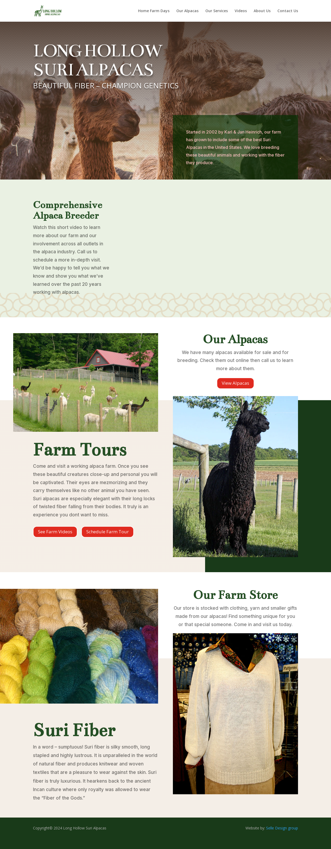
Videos (241, 11)
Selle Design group (282, 827)
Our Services (216, 11)
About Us (262, 11)
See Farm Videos (55, 532)
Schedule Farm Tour (107, 532)
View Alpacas (235, 383)
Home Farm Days (153, 11)
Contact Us (287, 11)
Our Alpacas (187, 11)
